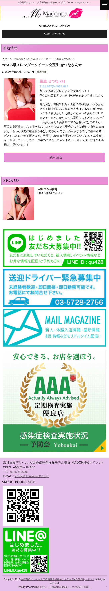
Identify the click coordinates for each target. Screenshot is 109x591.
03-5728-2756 (54, 34)
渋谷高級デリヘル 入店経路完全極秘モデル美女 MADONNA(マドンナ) (58, 579)
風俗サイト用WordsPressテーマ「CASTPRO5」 (65, 587)
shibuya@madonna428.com (32, 476)
